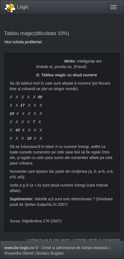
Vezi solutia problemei (23, 42)
